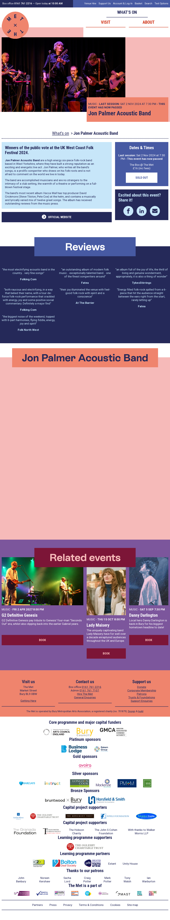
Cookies (115, 905)
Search (148, 3)
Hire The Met (85, 694)
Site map (132, 905)
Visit (105, 22)
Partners (37, 905)
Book (42, 640)
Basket (138, 3)
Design (131, 711)
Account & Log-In (122, 3)
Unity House (130, 863)
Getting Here (28, 700)
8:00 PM (38, 609)
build (140, 711)
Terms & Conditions (91, 905)
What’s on (127, 12)
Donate (141, 687)
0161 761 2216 (91, 687)
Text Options (161, 3)
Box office (17, 3)
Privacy (67, 905)
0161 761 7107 (89, 690)
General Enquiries (85, 697)
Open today (49, 3)
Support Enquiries (142, 701)
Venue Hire (90, 3)
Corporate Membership (141, 690)
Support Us (105, 3)
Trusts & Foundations (141, 697)
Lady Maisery (98, 625)
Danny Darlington (143, 615)
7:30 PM (159, 609)
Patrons (142, 694)
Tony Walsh (127, 879)
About (149, 22)
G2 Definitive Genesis (20, 615)
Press (53, 905)
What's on (60, 133)
